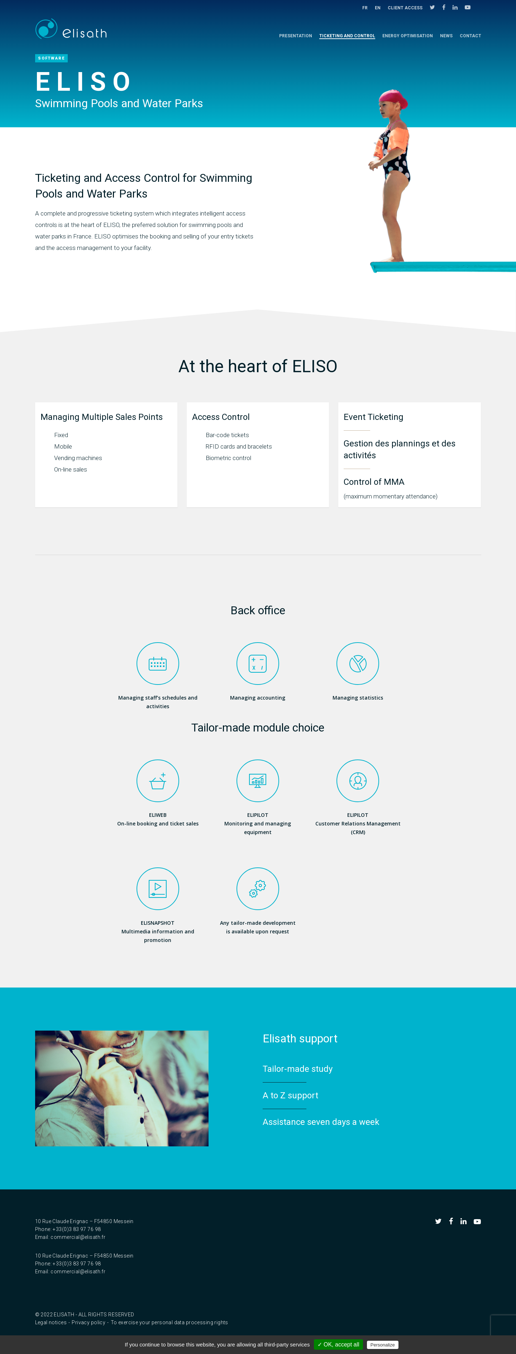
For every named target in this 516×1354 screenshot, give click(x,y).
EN (378, 7)
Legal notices (51, 1322)
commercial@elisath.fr (78, 1237)
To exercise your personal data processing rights (169, 1322)
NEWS (446, 36)
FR (365, 7)
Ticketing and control (347, 36)
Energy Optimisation (407, 36)
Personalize (383, 1345)
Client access (405, 7)
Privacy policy (88, 1322)
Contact (470, 36)
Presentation (295, 36)
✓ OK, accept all (338, 1344)
